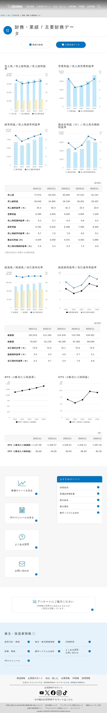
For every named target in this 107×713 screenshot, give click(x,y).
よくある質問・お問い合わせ (73, 651)
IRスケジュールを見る (22, 513)
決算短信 (64, 487)
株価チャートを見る (22, 486)
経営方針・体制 (12, 642)
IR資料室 (70, 642)
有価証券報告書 (67, 494)
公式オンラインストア (31, 682)
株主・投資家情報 (13, 15)
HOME (3, 15)
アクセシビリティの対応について (56, 708)
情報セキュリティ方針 (93, 705)
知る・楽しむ (60, 6)
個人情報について (51, 705)
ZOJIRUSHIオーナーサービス (55, 682)
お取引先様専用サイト (34, 708)
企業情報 (72, 6)
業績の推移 (37, 45)
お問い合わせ (22, 567)
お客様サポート (44, 6)
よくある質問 (22, 540)
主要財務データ (72, 45)
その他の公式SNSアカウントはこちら (53, 699)
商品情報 (30, 6)
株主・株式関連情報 (44, 642)
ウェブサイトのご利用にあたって (71, 705)
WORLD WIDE (77, 682)
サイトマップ (75, 708)
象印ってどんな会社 (69, 513)
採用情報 (91, 6)
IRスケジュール (12, 661)
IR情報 (81, 6)
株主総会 (64, 500)
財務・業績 (10, 651)
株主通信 (64, 506)
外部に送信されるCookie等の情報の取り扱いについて (24, 705)
